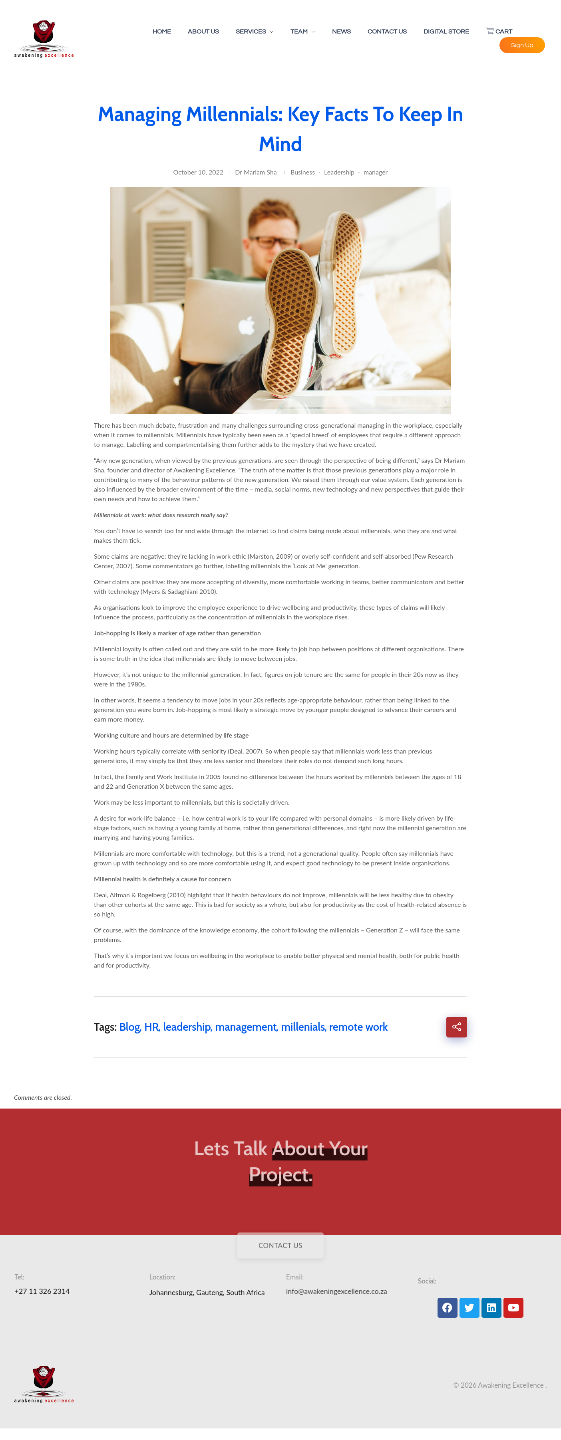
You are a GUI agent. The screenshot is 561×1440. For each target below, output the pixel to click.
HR (151, 1026)
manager (376, 172)
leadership (187, 1026)
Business (302, 172)
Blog (129, 1026)
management (246, 1026)
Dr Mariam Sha (256, 172)
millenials (303, 1026)
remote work (358, 1026)
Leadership (339, 172)
